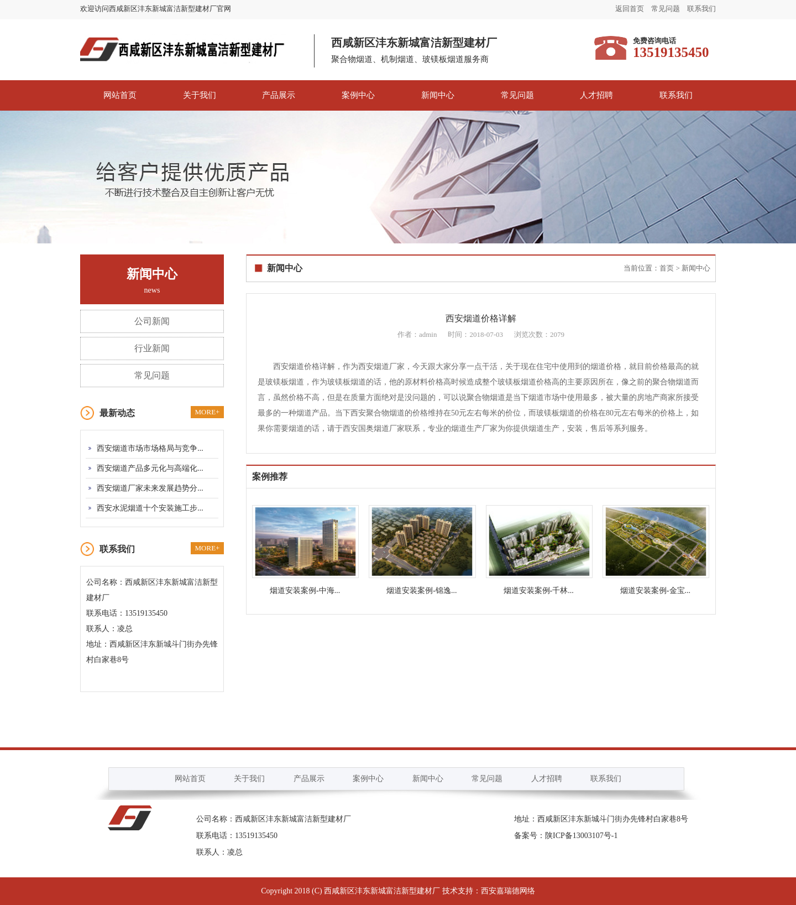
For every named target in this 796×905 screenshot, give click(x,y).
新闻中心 (437, 95)
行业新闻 (152, 348)
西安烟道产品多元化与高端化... (150, 468)
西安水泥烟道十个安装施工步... (150, 508)
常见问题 (665, 8)
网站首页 (120, 95)
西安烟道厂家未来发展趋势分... (150, 488)
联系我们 (701, 8)
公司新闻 (152, 321)
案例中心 (358, 95)
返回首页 (629, 8)
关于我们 (199, 95)
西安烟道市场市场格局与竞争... (150, 448)
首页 (666, 268)
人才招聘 (596, 95)
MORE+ (207, 412)
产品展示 (278, 95)
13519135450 (256, 835)
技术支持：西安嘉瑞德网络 (488, 891)
